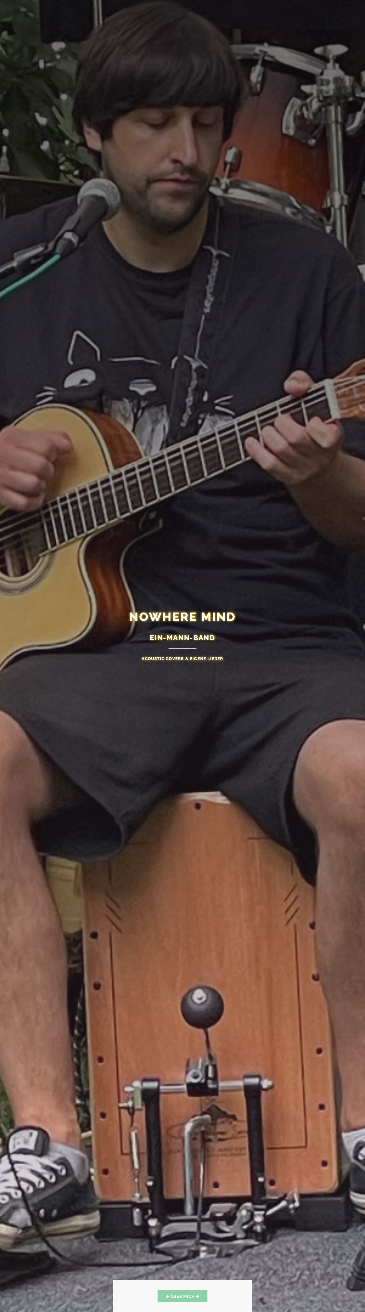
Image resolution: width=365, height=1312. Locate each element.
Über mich (182, 1296)
